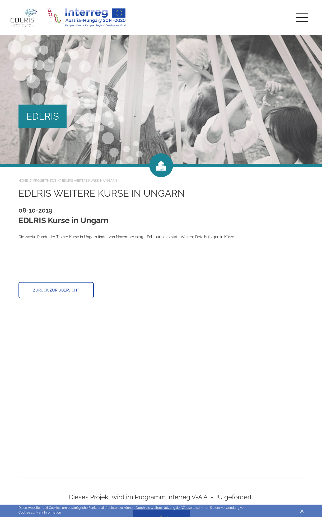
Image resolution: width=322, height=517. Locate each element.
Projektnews (45, 180)
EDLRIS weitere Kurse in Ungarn (89, 180)
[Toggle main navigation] (302, 17)
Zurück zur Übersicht (56, 290)
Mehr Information (48, 512)
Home (23, 180)
